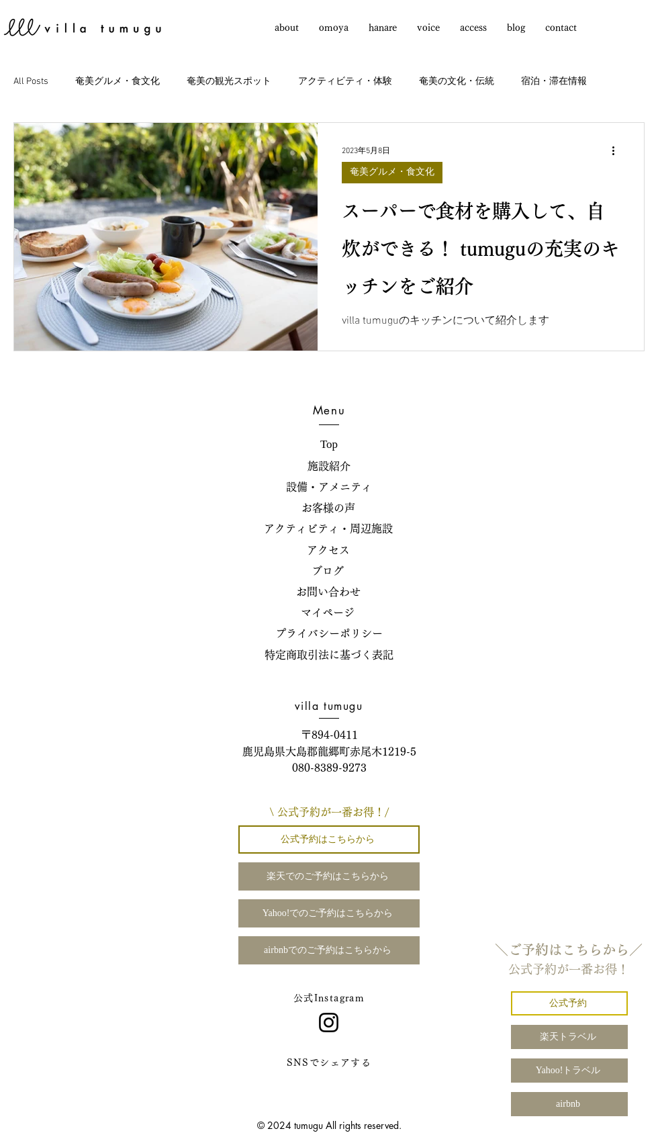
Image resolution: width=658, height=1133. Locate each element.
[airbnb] (569, 1104)
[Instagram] (329, 1022)
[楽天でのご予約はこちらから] (329, 876)
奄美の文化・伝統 (456, 81)
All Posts (30, 81)
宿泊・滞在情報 (554, 81)
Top (329, 444)
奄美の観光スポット (229, 81)
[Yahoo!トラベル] (569, 1070)
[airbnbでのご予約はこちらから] (329, 950)
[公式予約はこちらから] (329, 839)
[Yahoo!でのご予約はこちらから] (329, 913)
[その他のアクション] (618, 150)
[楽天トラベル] (569, 1037)
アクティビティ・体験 (345, 81)
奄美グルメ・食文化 (117, 81)
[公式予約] (569, 1003)
